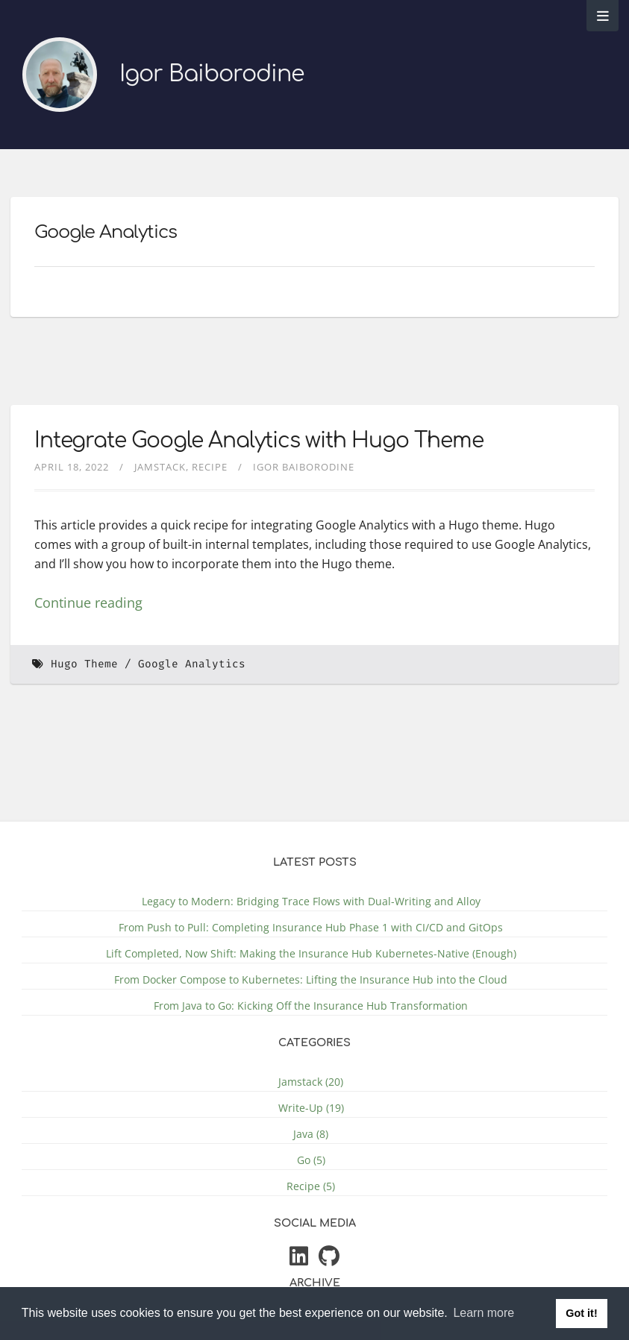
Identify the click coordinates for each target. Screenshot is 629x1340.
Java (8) (310, 1134)
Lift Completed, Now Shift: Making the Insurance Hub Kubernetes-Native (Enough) (311, 953)
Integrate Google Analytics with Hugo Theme (259, 441)
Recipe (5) (311, 1186)
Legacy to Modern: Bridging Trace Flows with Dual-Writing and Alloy (311, 901)
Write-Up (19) (311, 1108)
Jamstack (160, 467)
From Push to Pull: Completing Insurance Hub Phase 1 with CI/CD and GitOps (311, 927)
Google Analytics (191, 664)
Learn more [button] (483, 1312)
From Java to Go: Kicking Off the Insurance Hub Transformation (311, 1005)
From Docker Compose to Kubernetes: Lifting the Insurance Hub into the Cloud (310, 979)
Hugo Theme (84, 664)
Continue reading (88, 602)
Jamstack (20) (310, 1082)
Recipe (210, 467)
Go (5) (311, 1160)
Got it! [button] (581, 1313)
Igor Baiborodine (211, 74)
